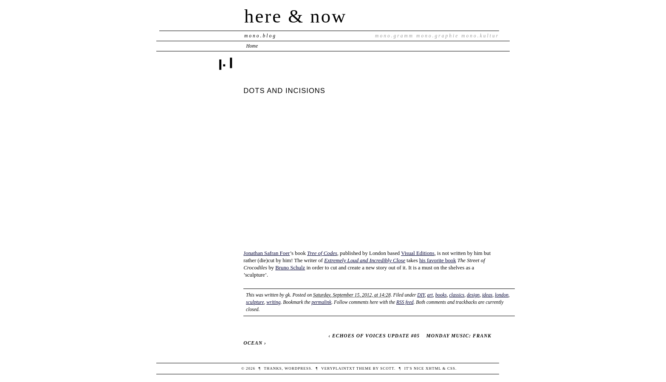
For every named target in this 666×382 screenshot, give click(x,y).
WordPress (298, 368)
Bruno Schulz (290, 268)
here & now (295, 16)
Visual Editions (418, 253)
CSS (451, 368)
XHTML (433, 368)
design (473, 294)
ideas (487, 294)
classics (456, 294)
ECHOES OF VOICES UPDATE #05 (376, 335)
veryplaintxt (338, 368)
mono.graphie (437, 35)
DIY (421, 294)
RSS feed (405, 302)
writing (273, 302)
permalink (321, 302)
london (501, 294)
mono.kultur (480, 35)
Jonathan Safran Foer (266, 253)
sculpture (255, 302)
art (430, 294)
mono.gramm (394, 35)
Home (252, 45)
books (441, 294)
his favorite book (437, 260)
